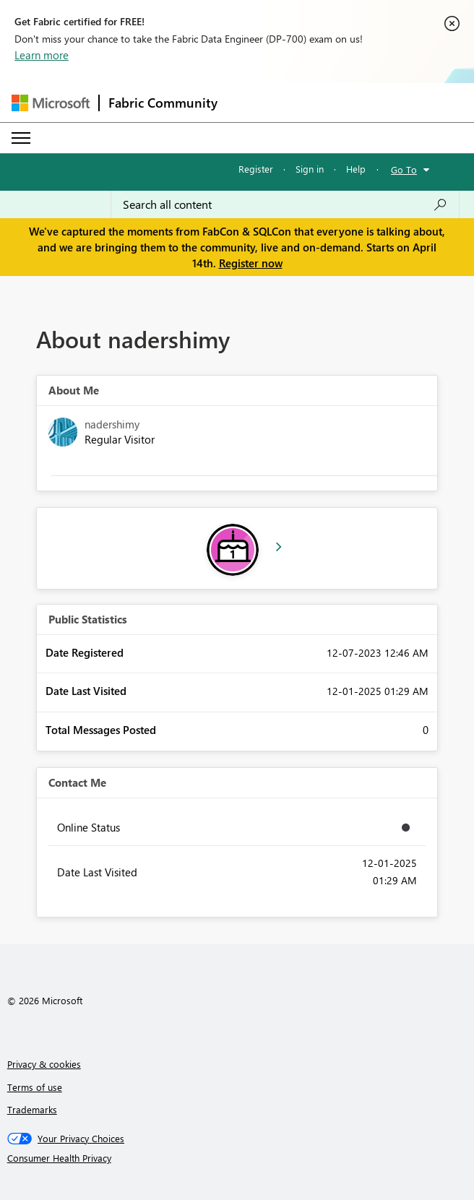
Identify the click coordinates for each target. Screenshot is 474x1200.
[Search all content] (285, 204)
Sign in (310, 169)
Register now (251, 263)
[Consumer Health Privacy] (237, 1158)
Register (255, 169)
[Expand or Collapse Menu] (21, 138)
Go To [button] (404, 169)
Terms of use (34, 1087)
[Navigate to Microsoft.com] (51, 103)
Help (356, 169)
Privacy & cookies (44, 1064)
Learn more (41, 55)
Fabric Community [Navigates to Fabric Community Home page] (162, 102)
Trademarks (32, 1109)
